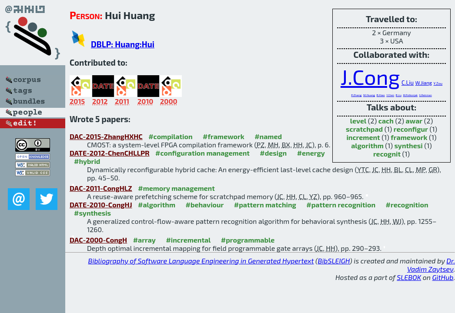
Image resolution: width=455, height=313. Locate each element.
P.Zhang (356, 95)
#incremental (188, 240)
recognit (387, 154)
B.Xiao (381, 95)
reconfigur (411, 129)
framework (409, 137)
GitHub (443, 277)
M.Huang (369, 95)
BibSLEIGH (334, 260)
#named (268, 136)
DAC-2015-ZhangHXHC (106, 136)
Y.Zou (438, 83)
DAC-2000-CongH (98, 240)
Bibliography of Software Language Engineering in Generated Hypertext (201, 260)
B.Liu (398, 95)
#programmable (247, 240)
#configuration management (202, 153)
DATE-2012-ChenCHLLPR (110, 153)
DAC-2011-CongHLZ (101, 188)
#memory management (176, 188)
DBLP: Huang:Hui (122, 44)
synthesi (408, 145)
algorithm (367, 145)
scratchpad (364, 129)
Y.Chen (390, 95)
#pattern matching (265, 204)
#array (144, 240)
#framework (223, 136)
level (358, 121)
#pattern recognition (340, 204)
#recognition (407, 204)
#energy (311, 153)
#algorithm (156, 204)
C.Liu (407, 82)
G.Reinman (425, 95)
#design (273, 153)
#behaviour (205, 204)
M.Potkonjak (410, 95)
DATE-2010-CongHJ (101, 204)
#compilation (170, 136)
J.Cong (370, 76)
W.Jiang (423, 83)
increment (363, 137)
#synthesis (92, 213)
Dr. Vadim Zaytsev (431, 264)
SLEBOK (409, 277)
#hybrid (87, 161)
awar (414, 121)
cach (386, 121)
